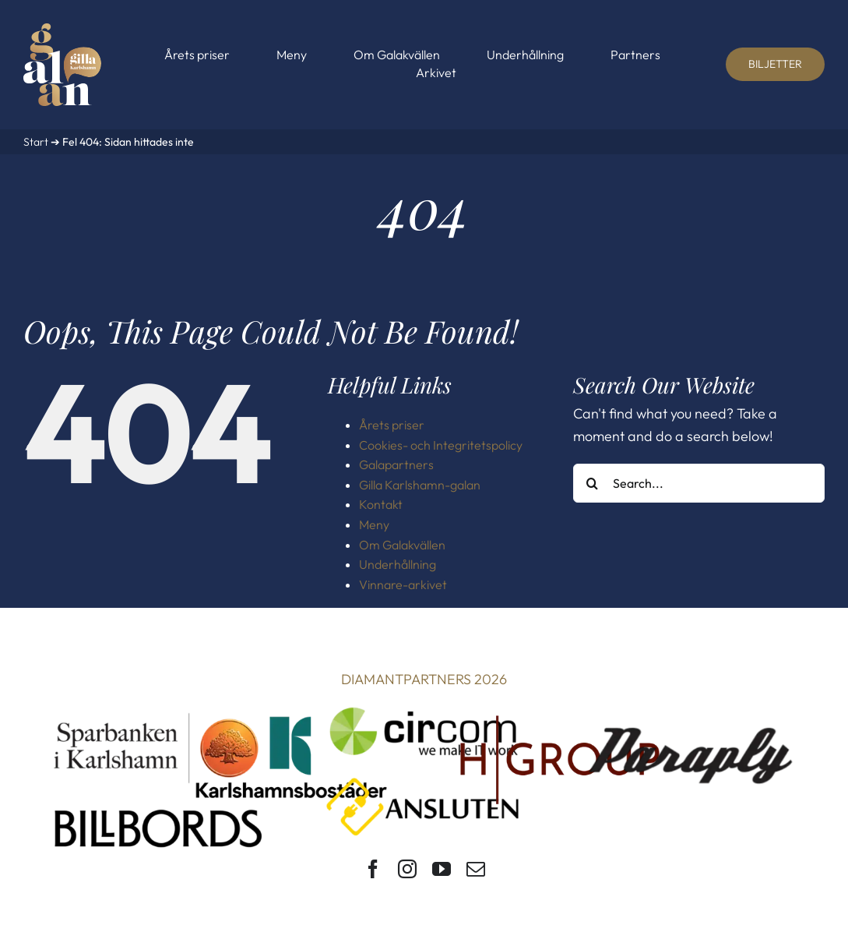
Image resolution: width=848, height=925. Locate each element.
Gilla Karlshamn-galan (419, 485)
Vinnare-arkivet (403, 584)
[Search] (592, 483)
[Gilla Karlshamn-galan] (62, 30)
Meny (374, 524)
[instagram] (407, 869)
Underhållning (397, 564)
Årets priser (391, 424)
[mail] (475, 869)
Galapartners (396, 464)
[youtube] (441, 869)
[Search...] (699, 483)
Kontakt (381, 504)
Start (35, 142)
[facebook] (373, 869)
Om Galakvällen (402, 545)
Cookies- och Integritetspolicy (441, 445)
